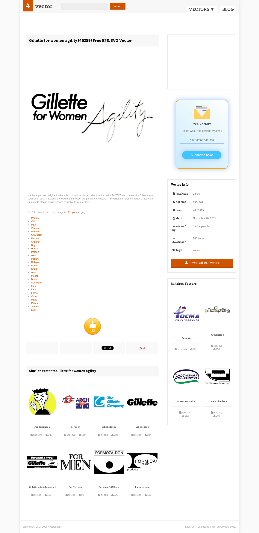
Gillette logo (142, 427)
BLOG (228, 9)
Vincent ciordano (217, 401)
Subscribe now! (202, 155)
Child (34, 269)
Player (34, 303)
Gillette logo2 (109, 427)
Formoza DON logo (109, 487)
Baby (34, 265)
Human (35, 248)
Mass (34, 299)
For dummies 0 (42, 427)
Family (34, 293)
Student (35, 306)
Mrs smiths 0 (217, 335)
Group (34, 296)
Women (35, 231)
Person (35, 251)
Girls (33, 272)
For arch (75, 427)
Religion (35, 262)
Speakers (36, 282)
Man (33, 224)
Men (33, 255)
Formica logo (142, 487)
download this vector (201, 263)
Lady (34, 289)
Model (34, 275)
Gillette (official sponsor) (42, 487)
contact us (203, 526)
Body (34, 279)
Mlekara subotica (186, 401)
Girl (33, 221)
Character (36, 234)
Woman (35, 228)
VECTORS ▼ (202, 9)
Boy (33, 245)
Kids (33, 310)
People (72, 212)
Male (34, 286)
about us (190, 526)
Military (35, 258)
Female (35, 238)
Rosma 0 (186, 338)
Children (35, 241)
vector (43, 6)
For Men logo (75, 487)
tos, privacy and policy (224, 526)
